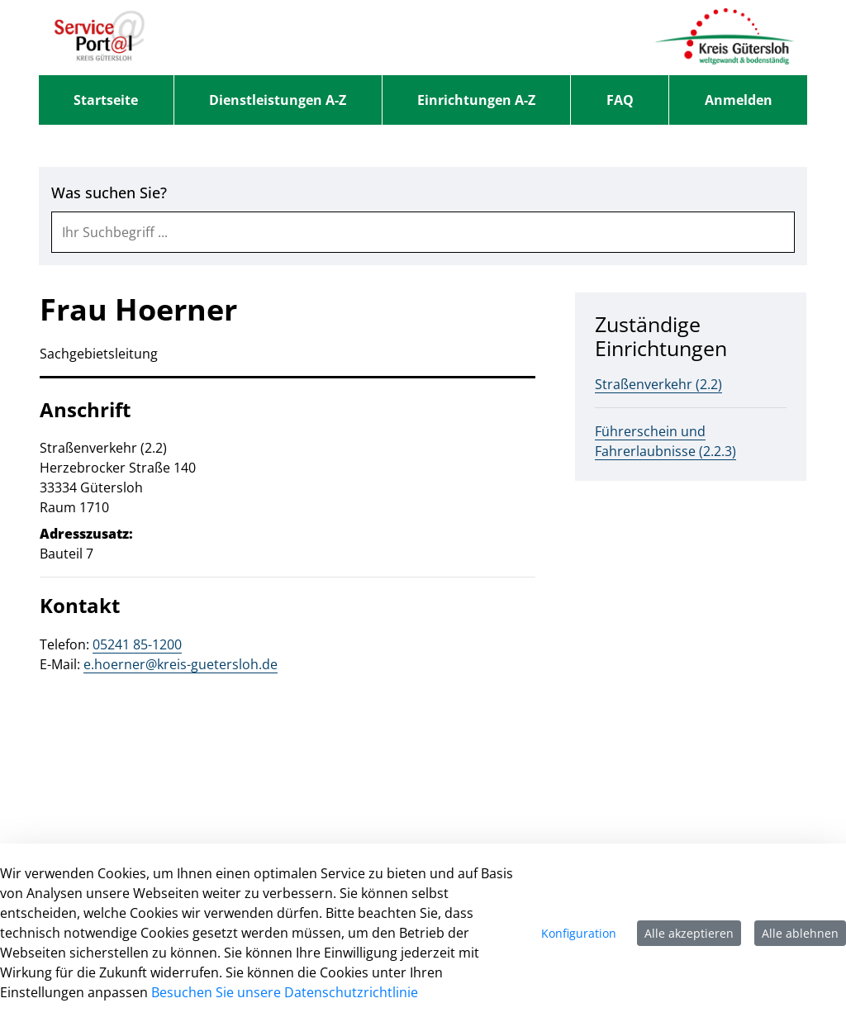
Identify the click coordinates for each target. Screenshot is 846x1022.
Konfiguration (578, 933)
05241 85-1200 (137, 644)
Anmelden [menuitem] (738, 100)
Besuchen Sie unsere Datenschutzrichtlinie (284, 992)
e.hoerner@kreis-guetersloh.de (180, 664)
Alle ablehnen (800, 933)
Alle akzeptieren (689, 933)
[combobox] (423, 232)
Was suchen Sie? (109, 193)
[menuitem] (106, 100)
